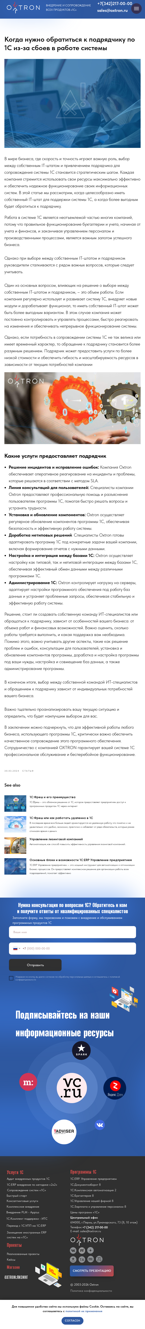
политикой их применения (83, 1311)
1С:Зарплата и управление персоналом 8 (98, 1212)
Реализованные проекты (23, 1259)
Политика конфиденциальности (91, 1296)
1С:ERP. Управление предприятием (93, 1184)
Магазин (13, 1273)
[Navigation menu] (136, 8)
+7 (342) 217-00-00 (95, 1233)
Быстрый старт (17, 1201)
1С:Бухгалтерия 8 (82, 1201)
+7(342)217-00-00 (114, 3)
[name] (72, 938)
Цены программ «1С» (84, 1218)
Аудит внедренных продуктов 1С (28, 1184)
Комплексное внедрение (23, 1212)
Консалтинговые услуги (22, 1206)
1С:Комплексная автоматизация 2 (93, 1196)
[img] (72, 1094)
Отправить (35, 971)
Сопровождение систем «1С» (26, 1196)
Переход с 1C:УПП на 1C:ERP (26, 1231)
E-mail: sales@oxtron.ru (85, 1237)
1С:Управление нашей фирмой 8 (91, 1206)
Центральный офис (84, 1223)
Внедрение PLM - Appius (22, 1218)
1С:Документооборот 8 (85, 1190)
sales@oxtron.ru (112, 10)
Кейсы (11, 1265)
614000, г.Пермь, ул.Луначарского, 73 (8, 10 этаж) (104, 1228)
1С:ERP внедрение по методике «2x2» (32, 1190)
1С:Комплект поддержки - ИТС (27, 1224)
